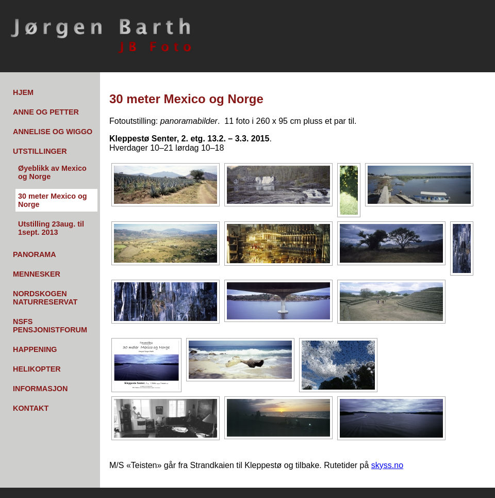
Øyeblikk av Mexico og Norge (52, 172)
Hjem (23, 92)
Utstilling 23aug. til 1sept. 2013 (51, 228)
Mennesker (36, 274)
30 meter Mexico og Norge (52, 200)
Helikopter (37, 369)
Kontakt (30, 408)
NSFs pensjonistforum (50, 325)
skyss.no (387, 465)
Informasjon (40, 388)
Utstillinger (40, 151)
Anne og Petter (46, 112)
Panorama (34, 254)
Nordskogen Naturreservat (45, 298)
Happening (35, 349)
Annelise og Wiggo (52, 131)
